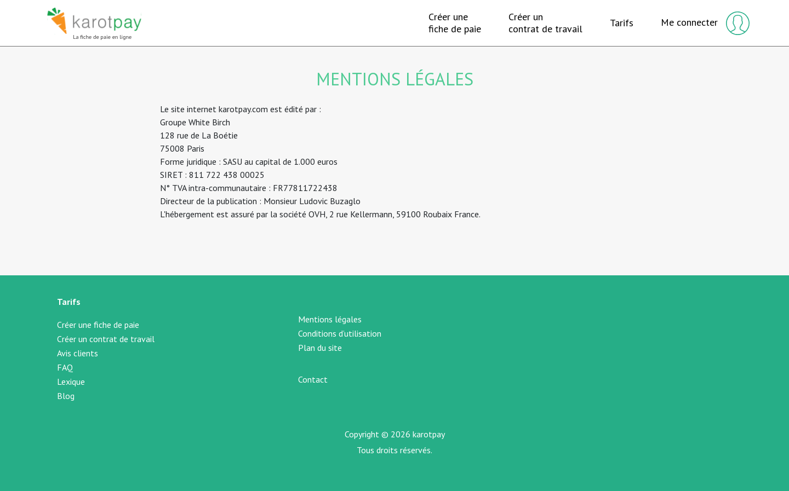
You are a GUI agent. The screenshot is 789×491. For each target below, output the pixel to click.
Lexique (71, 381)
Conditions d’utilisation (339, 333)
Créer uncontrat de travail (545, 22)
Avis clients (77, 353)
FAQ (65, 367)
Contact (313, 379)
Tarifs (621, 23)
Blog (66, 395)
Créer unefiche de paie (454, 22)
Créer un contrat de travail (106, 338)
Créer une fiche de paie (98, 324)
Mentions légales (330, 319)
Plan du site (320, 347)
